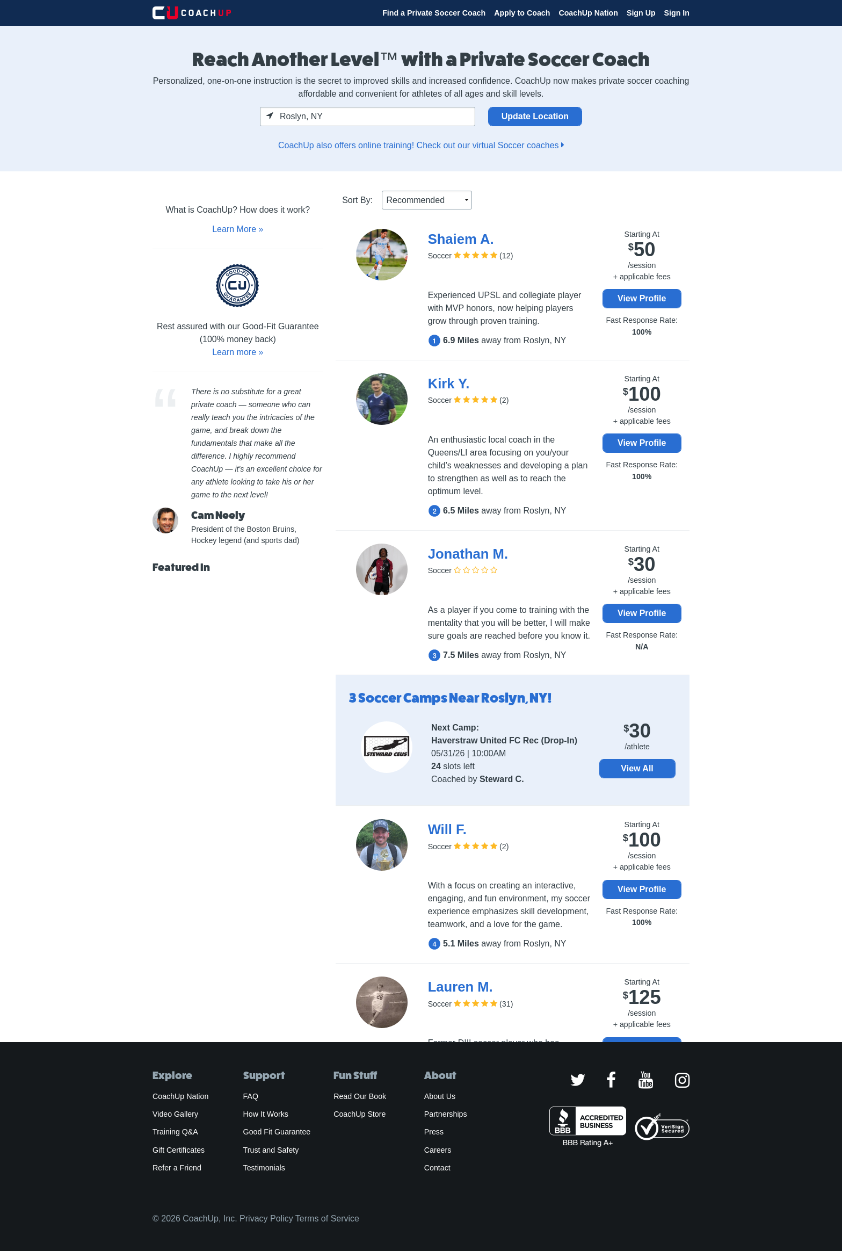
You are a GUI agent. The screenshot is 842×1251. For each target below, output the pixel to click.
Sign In (676, 13)
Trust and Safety (271, 1150)
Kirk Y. (449, 383)
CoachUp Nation (588, 13)
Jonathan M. (468, 553)
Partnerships (445, 1114)
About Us (440, 1096)
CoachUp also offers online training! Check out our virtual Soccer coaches (421, 145)
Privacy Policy (266, 1218)
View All (637, 768)
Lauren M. (460, 986)
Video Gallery (175, 1114)
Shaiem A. (461, 239)
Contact (437, 1167)
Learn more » (237, 352)
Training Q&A (175, 1131)
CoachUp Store (359, 1114)
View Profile (642, 298)
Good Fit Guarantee (277, 1131)
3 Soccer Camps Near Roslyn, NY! (450, 698)
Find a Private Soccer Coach (433, 13)
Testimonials (264, 1167)
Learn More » (237, 229)
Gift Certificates (179, 1150)
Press (434, 1131)
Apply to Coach (522, 13)
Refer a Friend (177, 1167)
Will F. (447, 829)
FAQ (250, 1096)
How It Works (265, 1114)
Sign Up (641, 13)
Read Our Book (359, 1096)
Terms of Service (327, 1218)
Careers (438, 1150)
